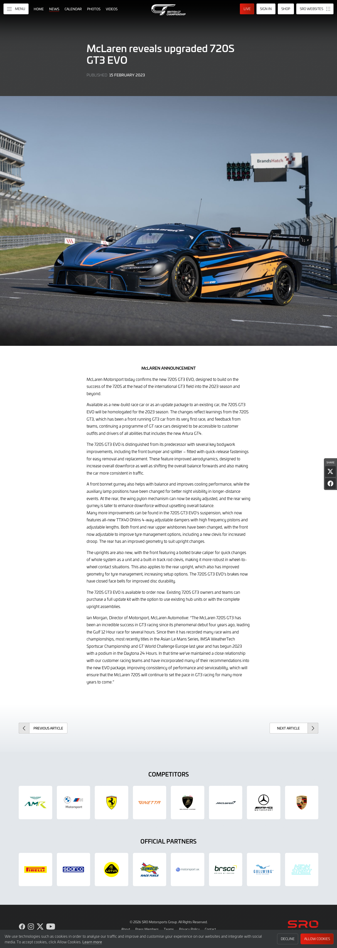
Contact (210, 929)
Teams (169, 929)
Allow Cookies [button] (317, 939)
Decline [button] (288, 939)
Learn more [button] (92, 941)
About (125, 929)
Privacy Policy (189, 929)
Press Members (147, 929)
